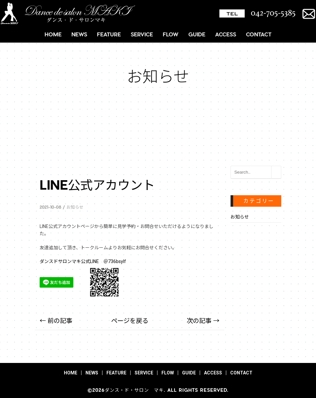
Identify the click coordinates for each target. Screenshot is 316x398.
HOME (53, 34)
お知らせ (75, 206)
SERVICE (142, 34)
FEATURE (109, 34)
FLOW (170, 34)
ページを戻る (129, 321)
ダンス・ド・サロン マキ (134, 390)
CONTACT (258, 34)
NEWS (79, 34)
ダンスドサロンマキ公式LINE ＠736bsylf (83, 261)
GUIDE (196, 34)
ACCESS (225, 34)
